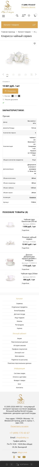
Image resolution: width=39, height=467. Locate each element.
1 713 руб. (29, 266)
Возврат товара (19, 380)
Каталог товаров (19, 24)
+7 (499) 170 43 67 (20, 432)
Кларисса (33, 197)
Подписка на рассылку (19, 360)
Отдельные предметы (19, 307)
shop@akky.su (22, 437)
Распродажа (19, 325)
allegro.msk (22, 452)
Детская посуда (19, 314)
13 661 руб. (29, 244)
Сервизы (19, 303)
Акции (19, 338)
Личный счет (19, 353)
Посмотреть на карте (19, 426)
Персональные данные (19, 342)
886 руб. (29, 280)
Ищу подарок (19, 318)
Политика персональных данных (19, 363)
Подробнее (25, 230)
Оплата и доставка (19, 377)
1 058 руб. (29, 227)
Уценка (19, 328)
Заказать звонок (28, 7)
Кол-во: (7, 96)
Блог (19, 384)
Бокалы (19, 321)
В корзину (10, 91)
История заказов (20, 345)
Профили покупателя (19, 349)
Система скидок (19, 373)
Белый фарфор (19, 311)
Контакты (19, 387)
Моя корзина (19, 356)
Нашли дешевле (10, 99)
